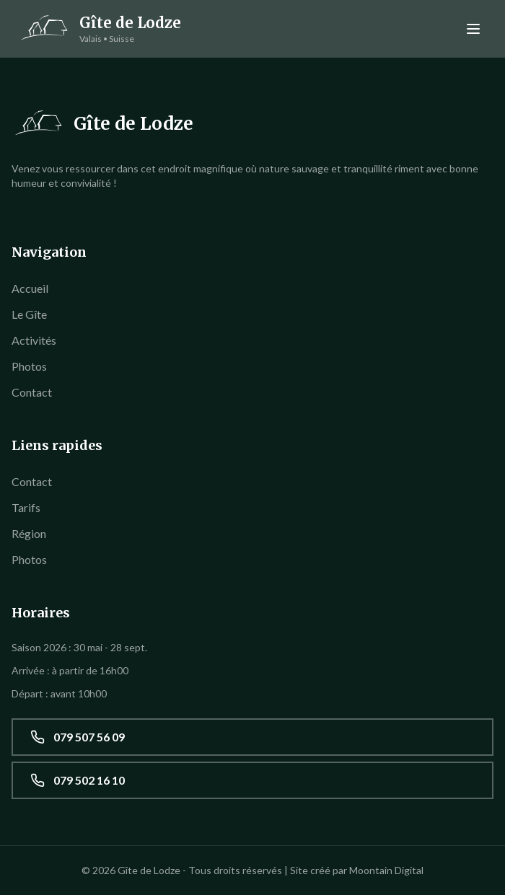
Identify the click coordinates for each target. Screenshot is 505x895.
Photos (29, 366)
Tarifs (26, 507)
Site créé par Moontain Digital (356, 870)
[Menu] (473, 28)
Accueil (30, 288)
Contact (32, 392)
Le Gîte (29, 314)
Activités (34, 340)
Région (29, 533)
